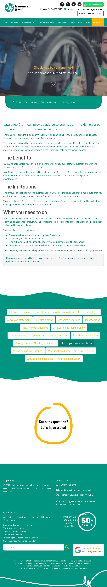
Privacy (31, 517)
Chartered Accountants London (17, 525)
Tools (80, 22)
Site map (45, 517)
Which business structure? (28, 350)
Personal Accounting (28, 22)
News (73, 22)
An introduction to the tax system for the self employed (67, 312)
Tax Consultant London (14, 528)
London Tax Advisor (12, 534)
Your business (30, 102)
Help (38, 517)
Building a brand (44, 319)
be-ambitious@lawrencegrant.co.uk (85, 9)
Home (6, 22)
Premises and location (85, 335)
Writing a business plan (40, 358)
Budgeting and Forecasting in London (20, 537)
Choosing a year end (69, 319)
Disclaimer (21, 517)
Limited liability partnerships (69, 327)
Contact (87, 22)
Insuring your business (35, 327)
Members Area (97, 22)
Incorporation (92, 319)
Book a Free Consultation (90, 13)
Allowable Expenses (20, 312)
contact (91, 258)
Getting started (69, 102)
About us (14, 22)
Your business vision (69, 358)
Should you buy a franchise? (76, 343)
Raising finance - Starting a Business (35, 343)
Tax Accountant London (14, 531)
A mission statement (19, 319)
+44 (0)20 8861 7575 (53, 9)
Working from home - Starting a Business (71, 350)
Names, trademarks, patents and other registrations (39, 335)
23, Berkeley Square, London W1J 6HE (75, 494)
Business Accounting (47, 22)
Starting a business (50, 102)
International (63, 22)
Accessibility (9, 517)
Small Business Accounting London (19, 540)
